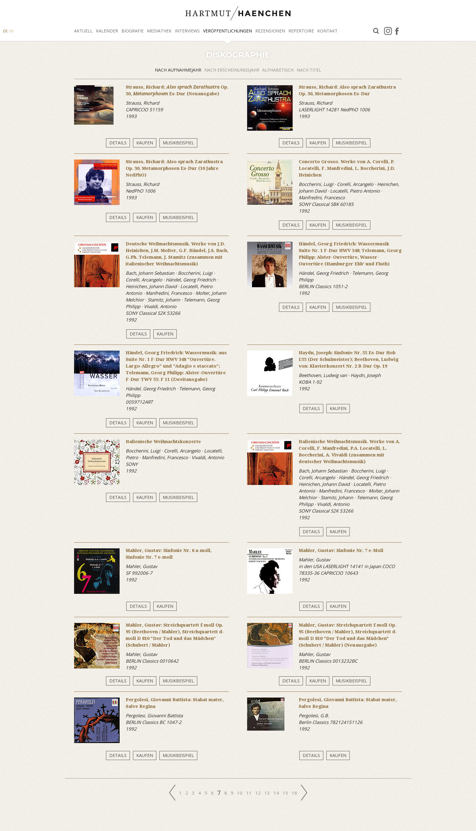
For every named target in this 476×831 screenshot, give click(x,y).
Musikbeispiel (178, 143)
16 (294, 793)
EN (11, 31)
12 (258, 793)
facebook (397, 31)
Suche (376, 31)
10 (240, 793)
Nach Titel (309, 70)
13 (267, 793)
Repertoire (301, 31)
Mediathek (159, 31)
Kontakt (327, 31)
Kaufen (144, 143)
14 (276, 793)
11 (249, 793)
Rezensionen (270, 31)
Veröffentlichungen (227, 31)
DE (5, 31)
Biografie (132, 31)
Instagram (388, 31)
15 (285, 793)
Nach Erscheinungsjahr (231, 70)
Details (118, 143)
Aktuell (83, 31)
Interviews (187, 31)
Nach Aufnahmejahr (178, 70)
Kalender (107, 31)
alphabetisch (278, 70)
